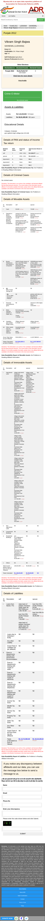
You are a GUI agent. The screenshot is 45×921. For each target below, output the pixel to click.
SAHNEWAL (33, 25)
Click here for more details (22, 76)
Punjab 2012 (13, 25)
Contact (22, 899)
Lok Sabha (11, 16)
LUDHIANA (23, 25)
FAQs (22, 905)
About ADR (22, 892)
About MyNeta (22, 889)
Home (3, 16)
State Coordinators (22, 895)
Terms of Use (22, 902)
